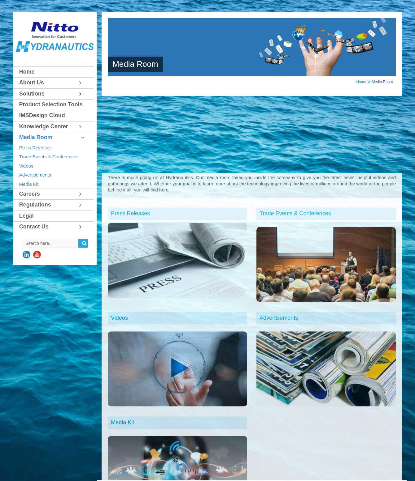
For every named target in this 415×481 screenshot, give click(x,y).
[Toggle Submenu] (83, 83)
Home (361, 82)
